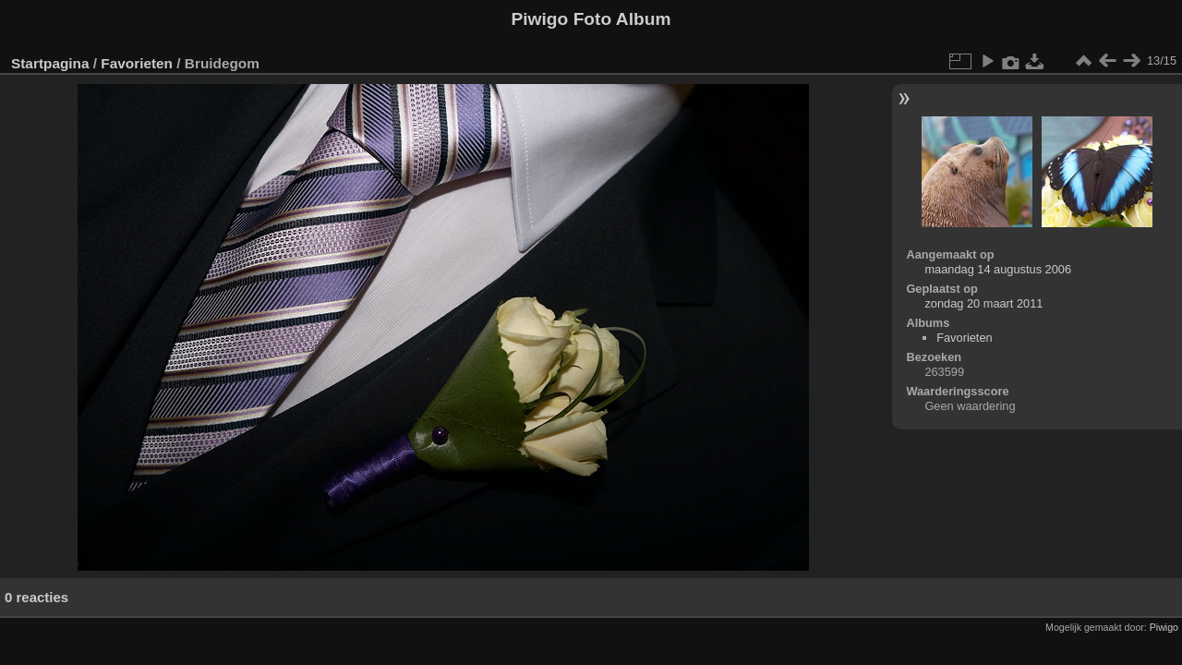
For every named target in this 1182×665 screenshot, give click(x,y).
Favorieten (137, 63)
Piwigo (1164, 627)
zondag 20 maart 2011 (983, 303)
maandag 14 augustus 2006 (997, 269)
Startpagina (50, 63)
